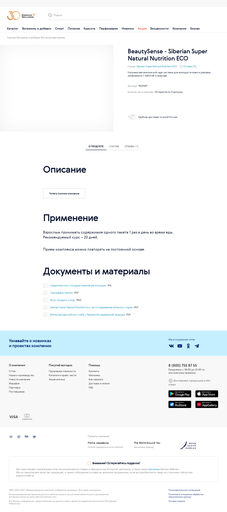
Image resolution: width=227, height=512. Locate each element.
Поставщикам (17, 391)
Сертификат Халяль (61, 292)
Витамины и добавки (36, 28)
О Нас (12, 371)
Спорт (59, 28)
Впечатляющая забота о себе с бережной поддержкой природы (87, 314)
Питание (74, 28)
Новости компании (19, 379)
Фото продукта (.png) (63, 300)
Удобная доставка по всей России (152, 117)
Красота (89, 28)
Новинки (128, 28)
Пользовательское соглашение (184, 490)
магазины (154, 469)
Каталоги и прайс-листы (62, 375)
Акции (142, 28)
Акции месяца (57, 379)
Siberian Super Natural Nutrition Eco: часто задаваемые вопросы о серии (91, 307)
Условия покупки (176, 501)
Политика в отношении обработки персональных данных (185, 495)
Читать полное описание (64, 193)
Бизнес (195, 28)
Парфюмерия (108, 28)
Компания (179, 28)
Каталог (12, 28)
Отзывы (131, 146)
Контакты (94, 371)
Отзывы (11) (189, 66)
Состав (114, 146)
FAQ (91, 387)
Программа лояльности (62, 371)
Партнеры (14, 387)
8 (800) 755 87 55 (182, 365)
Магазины (94, 375)
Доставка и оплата (99, 383)
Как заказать (96, 379)
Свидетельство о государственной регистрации (78, 285)
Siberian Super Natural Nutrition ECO (157, 66)
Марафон (14, 383)
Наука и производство (21, 375)
